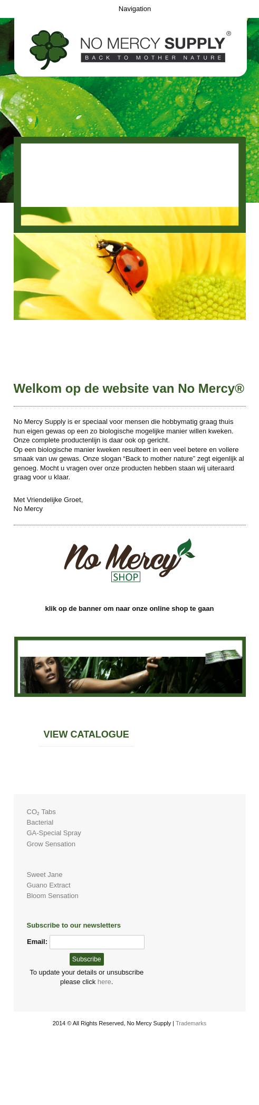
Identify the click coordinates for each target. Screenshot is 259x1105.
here (104, 982)
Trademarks (191, 1023)
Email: (37, 942)
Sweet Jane (45, 875)
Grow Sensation (51, 844)
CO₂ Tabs (41, 812)
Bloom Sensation (53, 896)
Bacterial (40, 822)
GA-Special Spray (54, 833)
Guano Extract (49, 885)
